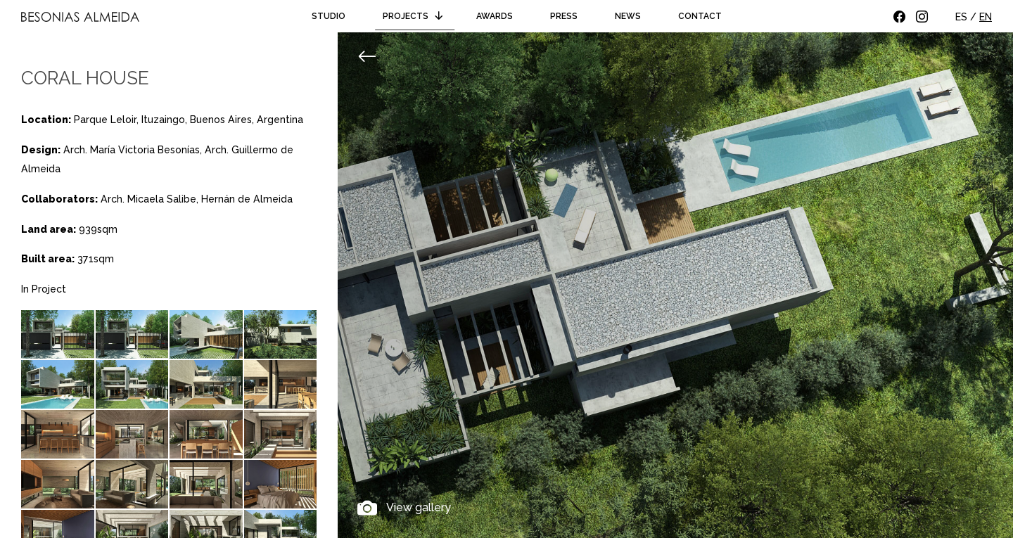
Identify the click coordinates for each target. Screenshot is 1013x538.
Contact (700, 16)
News (628, 16)
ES (961, 17)
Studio (328, 16)
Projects (415, 16)
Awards (494, 16)
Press (564, 16)
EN (985, 17)
